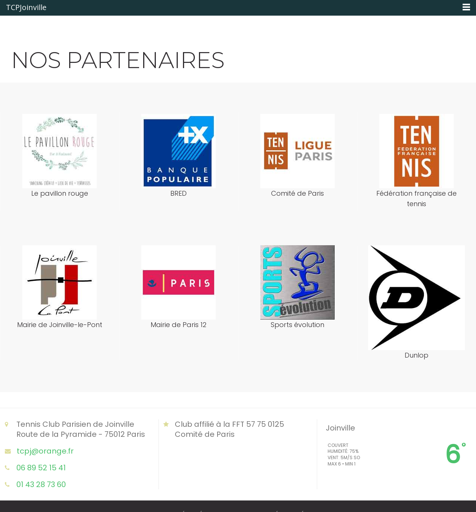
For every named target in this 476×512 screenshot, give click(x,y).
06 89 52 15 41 (41, 468)
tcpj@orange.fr (45, 451)
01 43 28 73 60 (41, 484)
